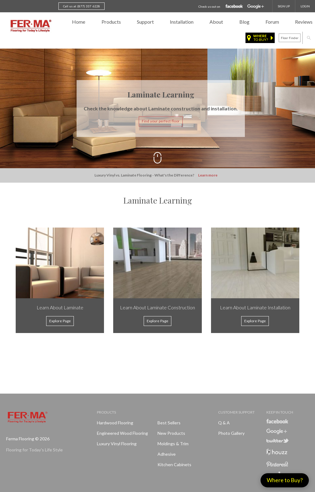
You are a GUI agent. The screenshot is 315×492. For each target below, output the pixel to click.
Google (255, 6)
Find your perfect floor (161, 121)
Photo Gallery (231, 433)
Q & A (224, 422)
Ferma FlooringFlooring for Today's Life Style (30, 26)
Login (305, 6)
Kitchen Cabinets (174, 464)
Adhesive (167, 454)
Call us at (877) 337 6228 (81, 6)
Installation (181, 22)
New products (171, 433)
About (216, 22)
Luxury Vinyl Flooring (117, 443)
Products (111, 22)
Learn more (207, 175)
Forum (272, 22)
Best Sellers (169, 422)
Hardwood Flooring (115, 422)
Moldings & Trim (173, 443)
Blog (244, 22)
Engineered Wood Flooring (122, 433)
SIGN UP (284, 6)
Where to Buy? (285, 480)
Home (78, 22)
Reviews (304, 22)
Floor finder (289, 38)
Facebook (234, 6)
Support (145, 22)
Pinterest (277, 464)
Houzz (276, 452)
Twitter (277, 440)
